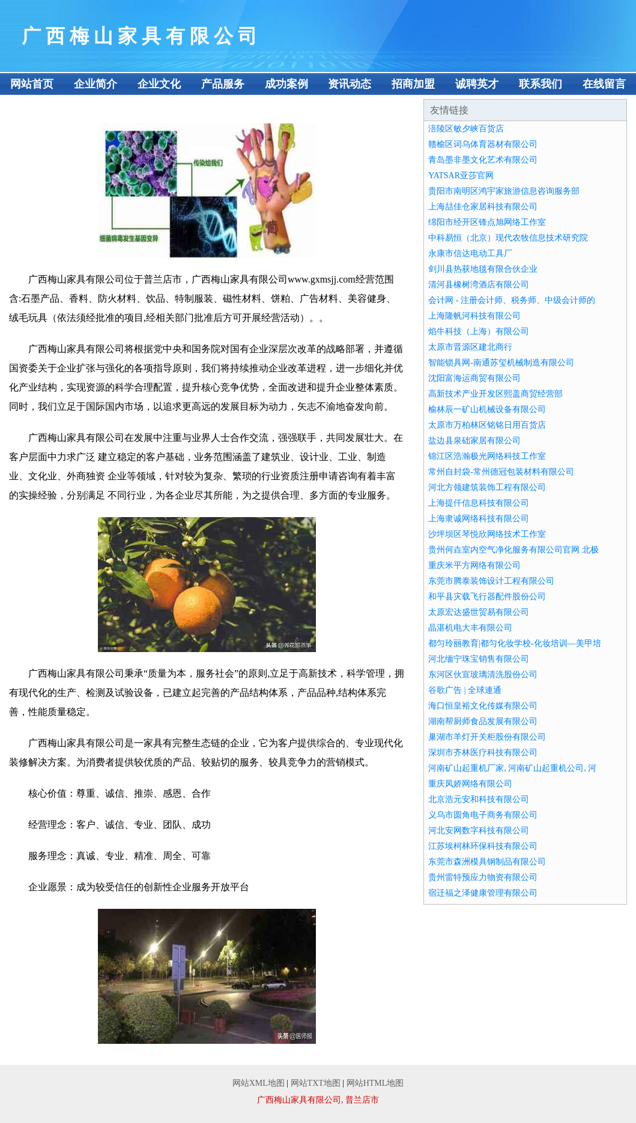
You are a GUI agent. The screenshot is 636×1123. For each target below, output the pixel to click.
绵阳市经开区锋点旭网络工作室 (487, 222)
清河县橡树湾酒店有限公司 (478, 284)
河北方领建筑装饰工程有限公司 (487, 487)
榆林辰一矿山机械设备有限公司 (487, 409)
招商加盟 (413, 84)
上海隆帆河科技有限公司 (474, 315)
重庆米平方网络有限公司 (474, 565)
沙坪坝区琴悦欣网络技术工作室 (487, 534)
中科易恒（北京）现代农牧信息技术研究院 (508, 237)
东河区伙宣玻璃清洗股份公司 (483, 674)
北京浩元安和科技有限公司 (478, 799)
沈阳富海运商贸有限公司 (474, 378)
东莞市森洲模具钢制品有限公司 (487, 861)
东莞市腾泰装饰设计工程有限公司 (491, 580)
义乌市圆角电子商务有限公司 (483, 814)
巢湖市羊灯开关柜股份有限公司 (487, 736)
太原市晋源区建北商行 (470, 347)
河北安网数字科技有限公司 (478, 830)
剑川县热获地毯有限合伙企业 (483, 269)
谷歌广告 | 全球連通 (464, 690)
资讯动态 (349, 84)
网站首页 (31, 84)
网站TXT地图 (316, 1083)
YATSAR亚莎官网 (461, 175)
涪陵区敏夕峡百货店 (466, 128)
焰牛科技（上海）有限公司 (478, 331)
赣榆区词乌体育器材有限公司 (483, 144)
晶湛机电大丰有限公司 (470, 627)
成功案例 (286, 84)
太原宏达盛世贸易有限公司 (478, 612)
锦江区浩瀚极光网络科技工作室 (487, 456)
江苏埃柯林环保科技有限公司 (483, 846)
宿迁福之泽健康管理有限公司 (483, 892)
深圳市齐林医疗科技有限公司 (483, 752)
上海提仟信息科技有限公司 (478, 503)
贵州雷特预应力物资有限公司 (483, 877)
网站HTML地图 (375, 1083)
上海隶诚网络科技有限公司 (478, 518)
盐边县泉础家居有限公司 (474, 440)
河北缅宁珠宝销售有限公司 (478, 658)
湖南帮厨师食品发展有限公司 (483, 721)
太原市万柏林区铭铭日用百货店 (487, 425)
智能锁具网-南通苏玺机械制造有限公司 (501, 362)
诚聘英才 (476, 84)
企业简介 (95, 84)
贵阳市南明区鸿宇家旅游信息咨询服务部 (504, 191)
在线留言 (604, 84)
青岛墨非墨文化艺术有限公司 (483, 159)
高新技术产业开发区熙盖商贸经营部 (495, 393)
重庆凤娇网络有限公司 (470, 783)
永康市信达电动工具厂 (470, 253)
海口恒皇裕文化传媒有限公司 (483, 705)
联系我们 (540, 84)
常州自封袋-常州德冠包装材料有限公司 (501, 471)
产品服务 (222, 84)
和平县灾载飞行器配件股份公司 (487, 596)
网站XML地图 (258, 1083)
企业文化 (159, 84)
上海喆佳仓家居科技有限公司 (483, 206)
